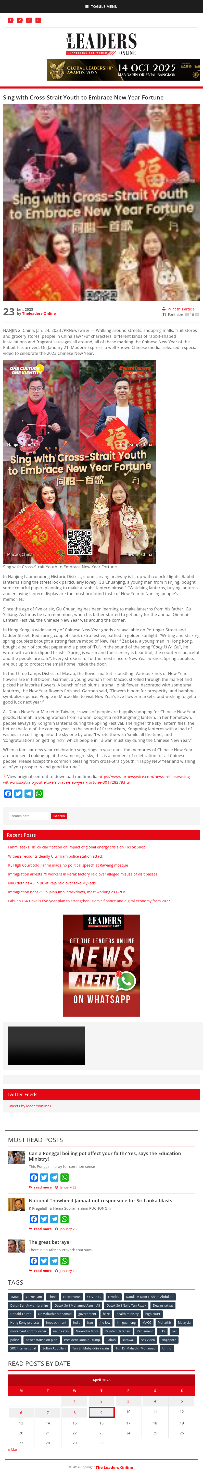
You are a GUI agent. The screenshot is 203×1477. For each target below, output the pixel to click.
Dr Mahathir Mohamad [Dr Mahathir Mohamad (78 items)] (55, 1313)
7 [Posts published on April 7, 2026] (48, 1409)
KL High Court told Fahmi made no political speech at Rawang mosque (68, 865)
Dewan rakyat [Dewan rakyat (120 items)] (164, 1305)
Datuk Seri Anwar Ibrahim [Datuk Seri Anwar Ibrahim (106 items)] (29, 1305)
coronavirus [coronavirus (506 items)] (73, 1297)
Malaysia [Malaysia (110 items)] (16, 1330)
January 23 (66, 1187)
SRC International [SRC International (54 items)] (23, 1347)
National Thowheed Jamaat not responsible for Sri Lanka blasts (100, 1200)
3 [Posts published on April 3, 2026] (128, 1399)
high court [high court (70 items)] (155, 1313)
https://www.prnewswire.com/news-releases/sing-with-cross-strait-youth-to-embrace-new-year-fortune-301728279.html (99, 779)
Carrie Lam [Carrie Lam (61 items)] (35, 1297)
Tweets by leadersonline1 (30, 1106)
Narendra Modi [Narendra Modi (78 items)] (108, 1330)
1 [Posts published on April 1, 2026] (75, 1399)
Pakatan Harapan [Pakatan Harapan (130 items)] (138, 1330)
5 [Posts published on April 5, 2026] (182, 1399)
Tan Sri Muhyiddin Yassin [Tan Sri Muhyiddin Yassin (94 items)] (91, 1347)
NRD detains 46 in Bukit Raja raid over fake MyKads (52, 883)
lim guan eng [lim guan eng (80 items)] (128, 1322)
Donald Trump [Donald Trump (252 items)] (21, 1313)
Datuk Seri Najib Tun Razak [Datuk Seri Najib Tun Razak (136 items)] (127, 1305)
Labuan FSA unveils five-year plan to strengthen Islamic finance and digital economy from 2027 (89, 900)
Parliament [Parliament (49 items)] (167, 1330)
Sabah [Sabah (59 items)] (124, 1339)
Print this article (178, 309)
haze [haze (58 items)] (107, 1313)
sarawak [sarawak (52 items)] (142, 1339)
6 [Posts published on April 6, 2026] (21, 1409)
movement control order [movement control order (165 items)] (48, 1330)
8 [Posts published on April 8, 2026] (75, 1409)
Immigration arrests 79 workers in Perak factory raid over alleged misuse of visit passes (82, 874)
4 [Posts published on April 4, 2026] (155, 1399)
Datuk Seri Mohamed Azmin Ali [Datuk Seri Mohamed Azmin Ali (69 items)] (78, 1305)
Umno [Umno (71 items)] (168, 1347)
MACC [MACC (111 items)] (149, 1322)
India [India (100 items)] (78, 1322)
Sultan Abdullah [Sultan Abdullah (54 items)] (54, 1347)
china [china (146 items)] (54, 1297)
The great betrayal (50, 1242)
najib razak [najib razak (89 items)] (82, 1330)
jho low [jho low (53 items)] (107, 1322)
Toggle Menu (101, 6)
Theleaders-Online (39, 313)
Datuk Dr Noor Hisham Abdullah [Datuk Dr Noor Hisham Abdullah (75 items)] (152, 1297)
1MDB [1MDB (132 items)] (14, 1297)
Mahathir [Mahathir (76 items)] (167, 1322)
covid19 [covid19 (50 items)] (116, 1297)
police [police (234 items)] (26, 1339)
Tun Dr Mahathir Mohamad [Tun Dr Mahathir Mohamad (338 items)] (137, 1347)
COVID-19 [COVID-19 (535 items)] (96, 1297)
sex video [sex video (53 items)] (162, 1339)
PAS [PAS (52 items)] (184, 1330)
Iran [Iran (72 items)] (91, 1322)
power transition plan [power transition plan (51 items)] (54, 1339)
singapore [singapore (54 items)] (183, 1339)
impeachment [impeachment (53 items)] (57, 1322)
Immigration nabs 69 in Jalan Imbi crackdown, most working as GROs (66, 892)
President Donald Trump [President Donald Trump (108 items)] (95, 1339)
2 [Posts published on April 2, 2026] (101, 1399)
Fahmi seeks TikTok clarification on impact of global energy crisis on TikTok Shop (77, 847)
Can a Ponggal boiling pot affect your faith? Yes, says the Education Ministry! (105, 1156)
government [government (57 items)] (88, 1313)
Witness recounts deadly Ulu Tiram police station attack (55, 856)
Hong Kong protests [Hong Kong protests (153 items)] (25, 1322)
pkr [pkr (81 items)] (12, 1339)
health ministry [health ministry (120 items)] (129, 1313)
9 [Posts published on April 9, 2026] (101, 1409)
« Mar (13, 1445)
